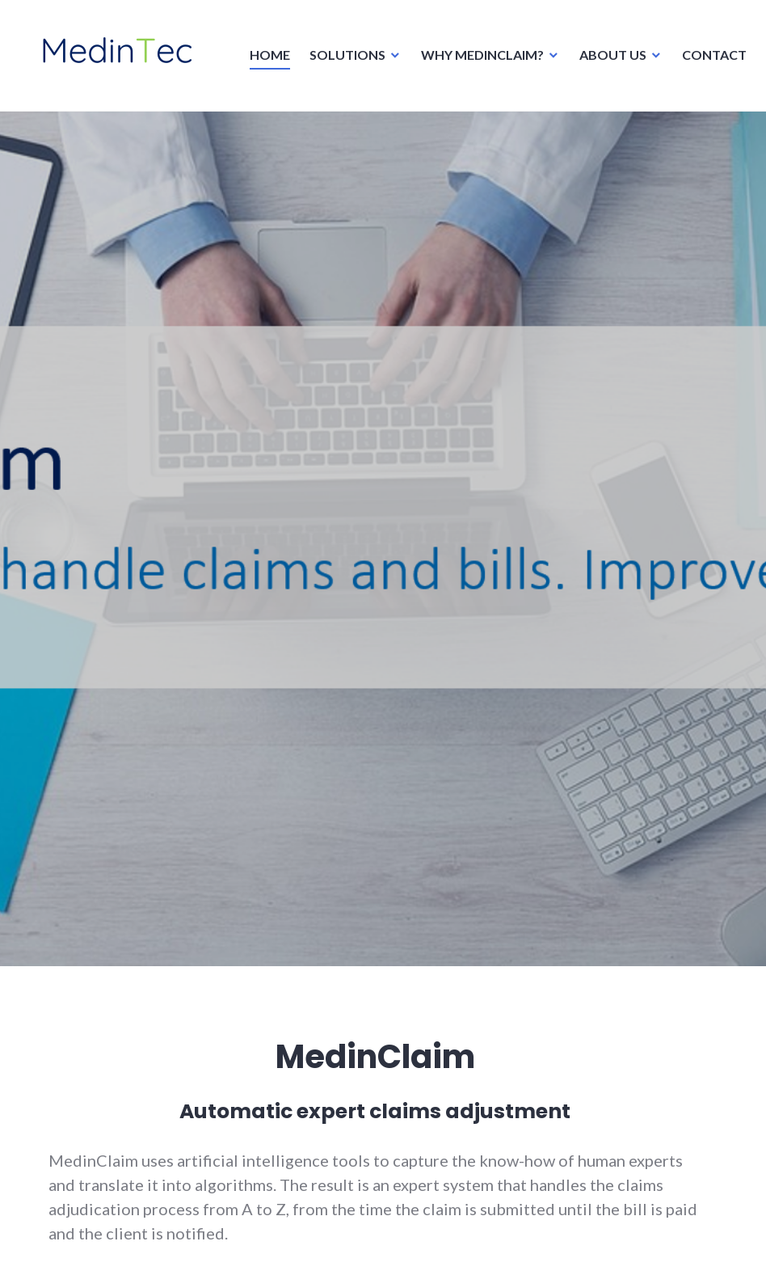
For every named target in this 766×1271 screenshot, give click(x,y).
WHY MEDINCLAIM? (477, 59)
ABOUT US (608, 59)
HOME (265, 59)
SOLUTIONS (343, 59)
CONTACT (709, 59)
